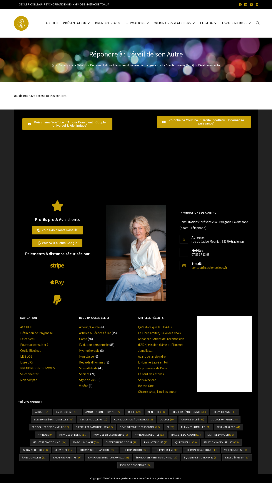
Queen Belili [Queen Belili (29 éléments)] (186, 442)
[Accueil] (53, 65)
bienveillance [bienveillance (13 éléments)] (224, 411)
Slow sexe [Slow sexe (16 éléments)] (64, 449)
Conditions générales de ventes (125, 478)
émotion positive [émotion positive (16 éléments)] (67, 457)
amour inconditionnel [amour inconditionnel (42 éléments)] (103, 411)
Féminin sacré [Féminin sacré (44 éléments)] (228, 427)
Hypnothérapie (89, 351)
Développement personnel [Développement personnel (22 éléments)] (140, 427)
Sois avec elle (147, 380)
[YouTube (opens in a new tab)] (251, 4)
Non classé (86, 356)
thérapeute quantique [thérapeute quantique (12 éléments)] (98, 449)
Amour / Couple (89, 327)
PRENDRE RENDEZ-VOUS (37, 368)
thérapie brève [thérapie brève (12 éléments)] (166, 449)
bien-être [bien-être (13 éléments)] (156, 411)
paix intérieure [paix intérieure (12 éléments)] (156, 442)
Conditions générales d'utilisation (163, 478)
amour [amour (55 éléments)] (42, 411)
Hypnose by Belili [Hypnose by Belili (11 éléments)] (73, 434)
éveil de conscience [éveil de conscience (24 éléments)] (136, 465)
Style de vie (87, 380)
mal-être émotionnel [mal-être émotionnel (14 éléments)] (50, 442)
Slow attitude (88, 368)
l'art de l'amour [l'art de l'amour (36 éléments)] (220, 434)
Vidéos (83, 386)
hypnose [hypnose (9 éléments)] (45, 434)
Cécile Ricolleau (30, 351)
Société (84, 374)
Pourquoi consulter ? (34, 345)
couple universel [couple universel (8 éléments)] (224, 419)
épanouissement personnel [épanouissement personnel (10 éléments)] (156, 457)
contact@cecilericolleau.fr (209, 268)
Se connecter (29, 374)
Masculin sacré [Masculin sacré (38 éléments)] (86, 442)
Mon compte (28, 380)
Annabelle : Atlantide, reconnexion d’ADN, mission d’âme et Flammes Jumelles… (161, 345)
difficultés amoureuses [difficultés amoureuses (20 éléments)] (94, 427)
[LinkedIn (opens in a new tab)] (245, 4)
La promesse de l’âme (152, 368)
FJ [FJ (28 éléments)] (170, 427)
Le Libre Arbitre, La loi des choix (159, 333)
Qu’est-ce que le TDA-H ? (155, 327)
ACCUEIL (26, 327)
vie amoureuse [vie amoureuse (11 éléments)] (236, 449)
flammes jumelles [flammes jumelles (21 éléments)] (195, 427)
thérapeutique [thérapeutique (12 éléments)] (135, 449)
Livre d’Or (26, 362)
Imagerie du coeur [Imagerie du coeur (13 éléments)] (186, 434)
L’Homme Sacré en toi (153, 362)
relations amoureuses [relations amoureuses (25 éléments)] (221, 442)
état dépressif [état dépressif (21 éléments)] (237, 457)
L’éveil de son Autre (209, 65)
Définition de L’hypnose (36, 333)
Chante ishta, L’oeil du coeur (157, 392)
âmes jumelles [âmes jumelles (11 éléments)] (34, 457)
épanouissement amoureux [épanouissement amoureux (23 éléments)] (108, 457)
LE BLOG (26, 356)
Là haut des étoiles (151, 374)
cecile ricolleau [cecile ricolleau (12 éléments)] (93, 419)
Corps (83, 339)
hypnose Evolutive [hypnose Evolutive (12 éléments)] (150, 434)
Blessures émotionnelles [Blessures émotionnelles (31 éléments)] (53, 419)
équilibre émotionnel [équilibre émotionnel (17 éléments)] (201, 457)
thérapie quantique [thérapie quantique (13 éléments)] (201, 449)
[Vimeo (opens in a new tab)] (256, 4)
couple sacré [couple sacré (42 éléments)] (192, 419)
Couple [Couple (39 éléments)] (167, 419)
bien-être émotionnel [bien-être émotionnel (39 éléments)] (189, 411)
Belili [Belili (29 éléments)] (134, 411)
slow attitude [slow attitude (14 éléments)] (35, 449)
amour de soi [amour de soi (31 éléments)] (67, 411)
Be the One (146, 386)
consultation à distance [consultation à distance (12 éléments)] (133, 419)
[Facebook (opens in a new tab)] (240, 4)
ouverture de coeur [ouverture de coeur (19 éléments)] (121, 442)
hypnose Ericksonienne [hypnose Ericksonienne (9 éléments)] (110, 434)
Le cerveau (27, 339)
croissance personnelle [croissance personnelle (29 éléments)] (50, 427)
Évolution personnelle (94, 345)
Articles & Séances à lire (95, 333)
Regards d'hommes (92, 362)
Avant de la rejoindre (152, 356)
